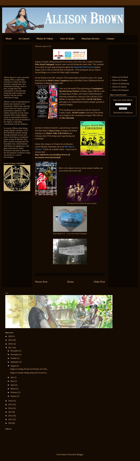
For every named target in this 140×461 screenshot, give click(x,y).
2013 (10, 412)
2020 (10, 336)
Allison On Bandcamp (120, 84)
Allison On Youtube (119, 80)
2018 (10, 344)
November (14, 354)
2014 (10, 408)
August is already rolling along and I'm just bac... (29, 373)
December (14, 351)
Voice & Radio (67, 38)
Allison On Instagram (120, 90)
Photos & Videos (45, 38)
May (12, 381)
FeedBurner (128, 113)
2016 (10, 401)
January (13, 396)
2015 (10, 404)
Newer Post (41, 281)
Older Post (99, 281)
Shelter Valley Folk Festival (57, 133)
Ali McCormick (78, 113)
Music (9, 38)
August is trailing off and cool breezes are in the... (29, 369)
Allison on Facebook (120, 77)
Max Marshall (68, 118)
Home (70, 281)
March (13, 389)
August (13, 366)
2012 (10, 416)
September (14, 362)
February (14, 392)
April (12, 385)
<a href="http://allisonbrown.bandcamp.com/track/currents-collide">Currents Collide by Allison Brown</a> (17, 59)
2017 (10, 348)
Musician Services (90, 38)
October (13, 358)
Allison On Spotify (119, 87)
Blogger (80, 454)
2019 (10, 340)
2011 (10, 419)
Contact (110, 38)
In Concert (24, 38)
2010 (10, 423)
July (12, 377)
